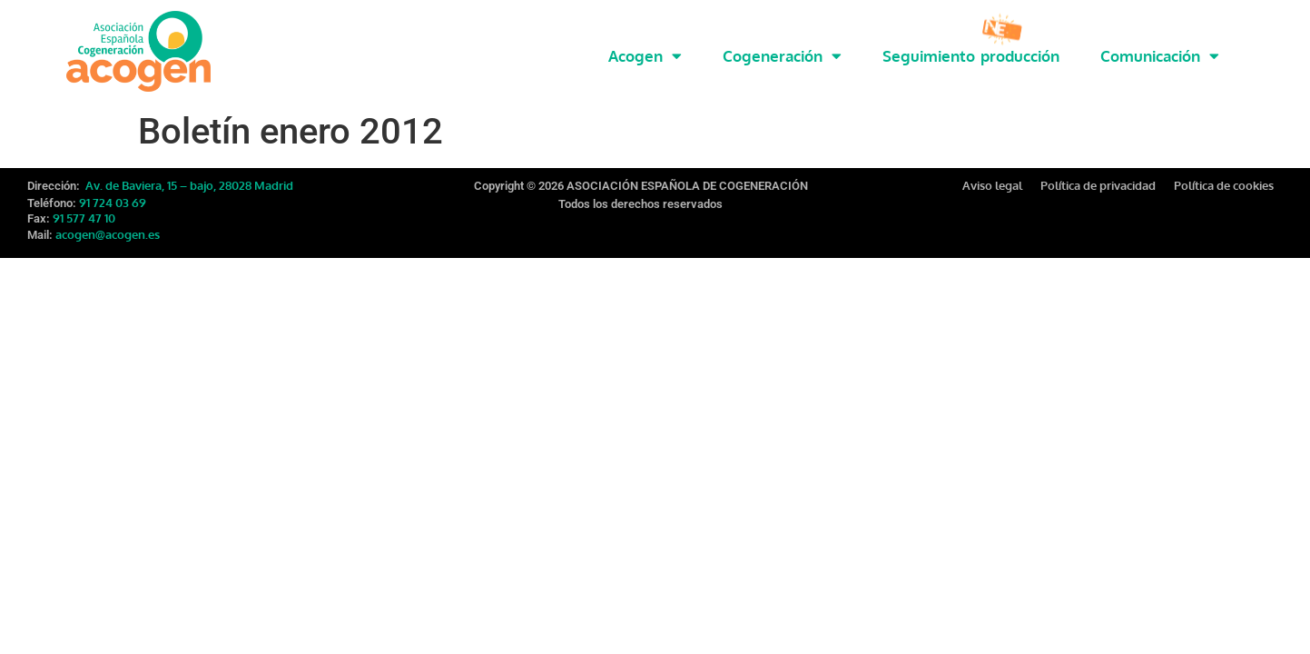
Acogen (645, 56)
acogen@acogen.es (107, 230)
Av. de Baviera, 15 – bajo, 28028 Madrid (188, 181)
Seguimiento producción (970, 55)
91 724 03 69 (112, 199)
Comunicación (1159, 56)
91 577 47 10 (84, 214)
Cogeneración (782, 56)
